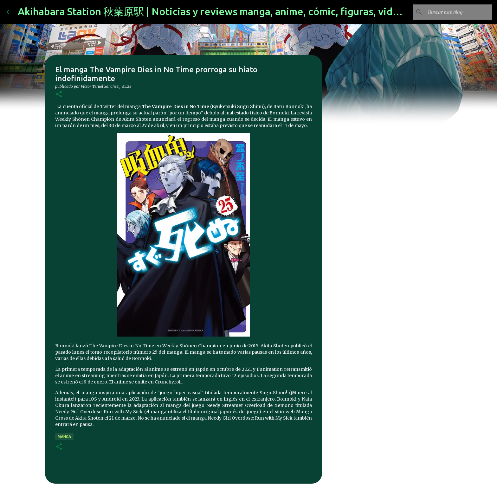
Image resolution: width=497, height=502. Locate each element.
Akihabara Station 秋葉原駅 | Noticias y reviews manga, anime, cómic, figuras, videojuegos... (231, 11)
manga (64, 436)
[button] (59, 94)
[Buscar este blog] (458, 12)
